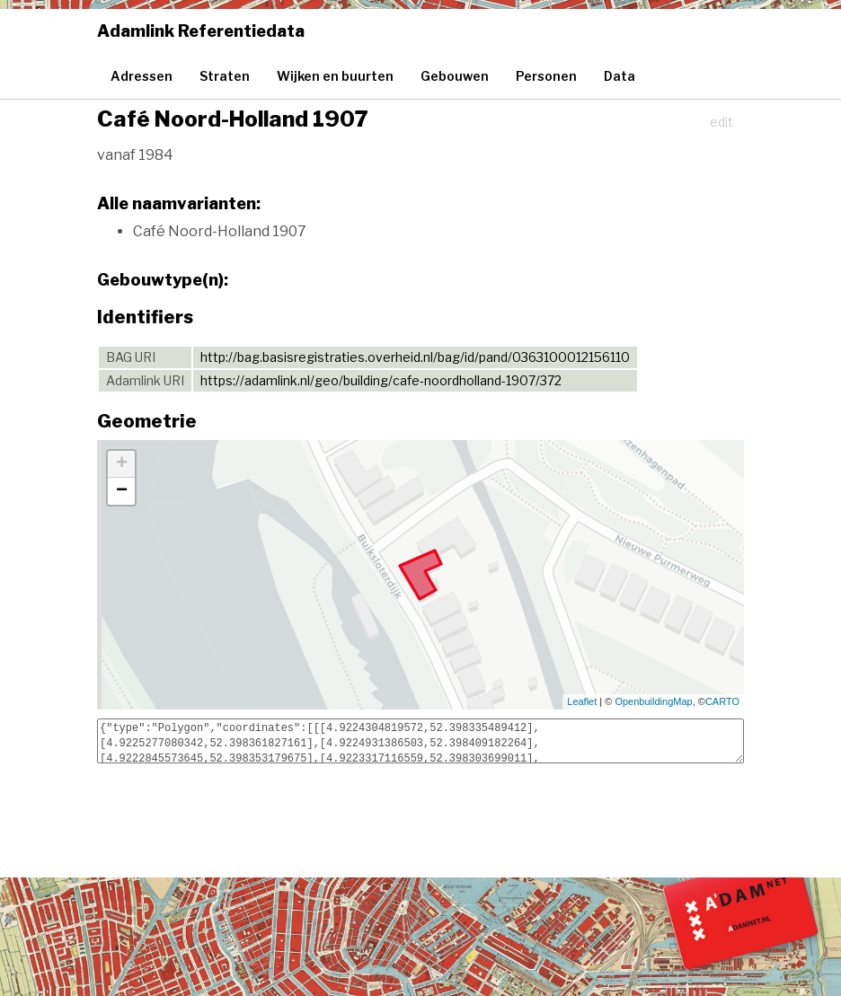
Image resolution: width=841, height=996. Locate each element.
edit (721, 121)
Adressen (142, 76)
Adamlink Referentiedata (201, 31)
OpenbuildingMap (653, 701)
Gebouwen (454, 76)
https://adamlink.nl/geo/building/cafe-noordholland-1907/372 (381, 380)
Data (619, 76)
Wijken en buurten (335, 76)
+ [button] (122, 464)
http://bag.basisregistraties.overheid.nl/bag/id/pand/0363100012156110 (415, 357)
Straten (224, 76)
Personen (546, 76)
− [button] (122, 491)
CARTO (722, 701)
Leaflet (582, 701)
